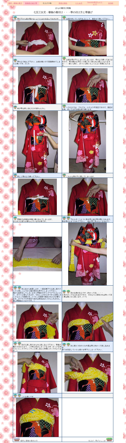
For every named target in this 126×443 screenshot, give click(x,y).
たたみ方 (78, 3)
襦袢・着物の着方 (15, 3)
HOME (110, 3)
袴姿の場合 (63, 3)
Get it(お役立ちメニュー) (94, 3)
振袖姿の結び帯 (31, 3)
